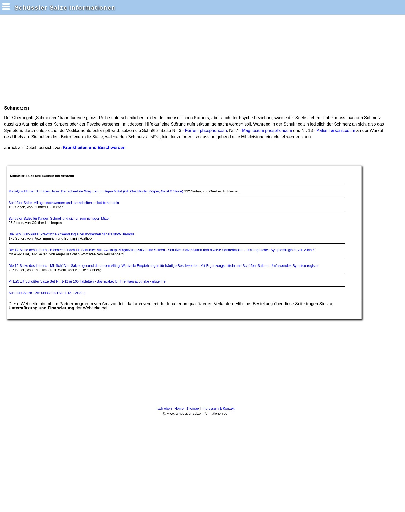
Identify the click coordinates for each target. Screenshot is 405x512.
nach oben (164, 408)
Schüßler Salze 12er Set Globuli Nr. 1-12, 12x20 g (47, 293)
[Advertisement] (100, 59)
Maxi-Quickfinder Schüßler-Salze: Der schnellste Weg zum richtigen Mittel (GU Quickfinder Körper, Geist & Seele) (96, 191)
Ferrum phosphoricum (206, 130)
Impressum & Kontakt (218, 408)
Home (179, 408)
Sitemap (192, 408)
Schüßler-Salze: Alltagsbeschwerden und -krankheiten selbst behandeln (64, 203)
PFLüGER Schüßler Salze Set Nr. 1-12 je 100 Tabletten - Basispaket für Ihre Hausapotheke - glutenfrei (87, 281)
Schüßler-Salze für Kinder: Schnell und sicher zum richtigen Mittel (59, 218)
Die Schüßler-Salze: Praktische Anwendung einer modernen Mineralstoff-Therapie (71, 234)
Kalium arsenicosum (336, 130)
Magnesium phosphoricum (267, 130)
